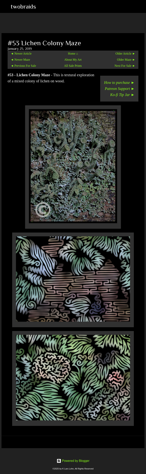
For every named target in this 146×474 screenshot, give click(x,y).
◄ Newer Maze (20, 59)
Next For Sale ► (125, 65)
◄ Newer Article (21, 53)
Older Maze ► (126, 59)
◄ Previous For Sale (23, 65)
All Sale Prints (73, 65)
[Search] (41, 6)
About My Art (73, 59)
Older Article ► (125, 53)
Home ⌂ (73, 53)
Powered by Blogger (73, 460)
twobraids (23, 6)
